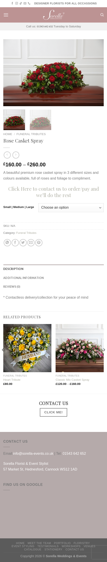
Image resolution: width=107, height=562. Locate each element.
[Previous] (3, 358)
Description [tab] (13, 269)
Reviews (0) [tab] (11, 286)
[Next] (104, 358)
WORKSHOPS (71, 546)
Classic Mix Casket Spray (72, 379)
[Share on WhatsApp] (7, 242)
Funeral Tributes (31, 134)
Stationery (53, 549)
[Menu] (6, 14)
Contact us (74, 549)
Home (7, 134)
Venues (89, 546)
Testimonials (48, 546)
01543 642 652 (45, 26)
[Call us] (29, 3)
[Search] (102, 15)
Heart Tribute (12, 379)
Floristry (82, 543)
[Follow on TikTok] (20, 3)
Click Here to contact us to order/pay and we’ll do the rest (53, 191)
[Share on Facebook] (15, 242)
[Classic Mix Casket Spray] (80, 348)
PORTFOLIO (62, 543)
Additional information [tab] (23, 278)
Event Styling (23, 546)
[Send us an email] (25, 3)
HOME (20, 543)
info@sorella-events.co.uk (33, 453)
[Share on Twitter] (23, 242)
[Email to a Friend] (31, 242)
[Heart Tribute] (27, 348)
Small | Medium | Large (18, 207)
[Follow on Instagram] (16, 3)
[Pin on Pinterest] (38, 242)
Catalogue (32, 549)
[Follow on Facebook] (12, 3)
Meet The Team (39, 543)
